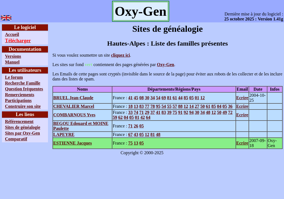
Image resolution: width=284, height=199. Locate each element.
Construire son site (23, 106)
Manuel (12, 62)
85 (186, 97)
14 (191, 106)
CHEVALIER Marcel (73, 106)
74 (136, 112)
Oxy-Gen (165, 64)
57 (175, 106)
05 (191, 97)
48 (208, 112)
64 (148, 117)
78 (152, 106)
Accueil (12, 34)
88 (180, 106)
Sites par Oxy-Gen (22, 133)
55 (169, 106)
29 (147, 112)
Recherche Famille (22, 83)
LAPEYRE (63, 134)
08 (141, 97)
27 (197, 106)
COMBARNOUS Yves (74, 114)
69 (163, 97)
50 (202, 106)
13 (136, 106)
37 (152, 112)
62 (120, 117)
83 (141, 106)
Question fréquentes (24, 89)
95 (158, 106)
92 (186, 112)
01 (197, 97)
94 (191, 112)
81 (169, 97)
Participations (18, 100)
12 (202, 97)
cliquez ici (120, 55)
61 (175, 97)
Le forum (14, 77)
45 (136, 97)
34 (152, 97)
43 (136, 134)
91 (180, 112)
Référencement (19, 121)
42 (142, 117)
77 (147, 106)
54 (158, 97)
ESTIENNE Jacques (72, 143)
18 (130, 106)
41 (130, 97)
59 (115, 117)
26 (136, 126)
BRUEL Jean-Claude (73, 97)
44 (180, 97)
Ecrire (242, 97)
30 (147, 97)
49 (224, 112)
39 (169, 112)
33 (130, 112)
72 (230, 112)
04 (219, 106)
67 (130, 134)
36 (230, 106)
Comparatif (16, 139)
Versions (13, 56)
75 (175, 112)
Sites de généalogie (22, 127)
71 (141, 112)
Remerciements (19, 94)
